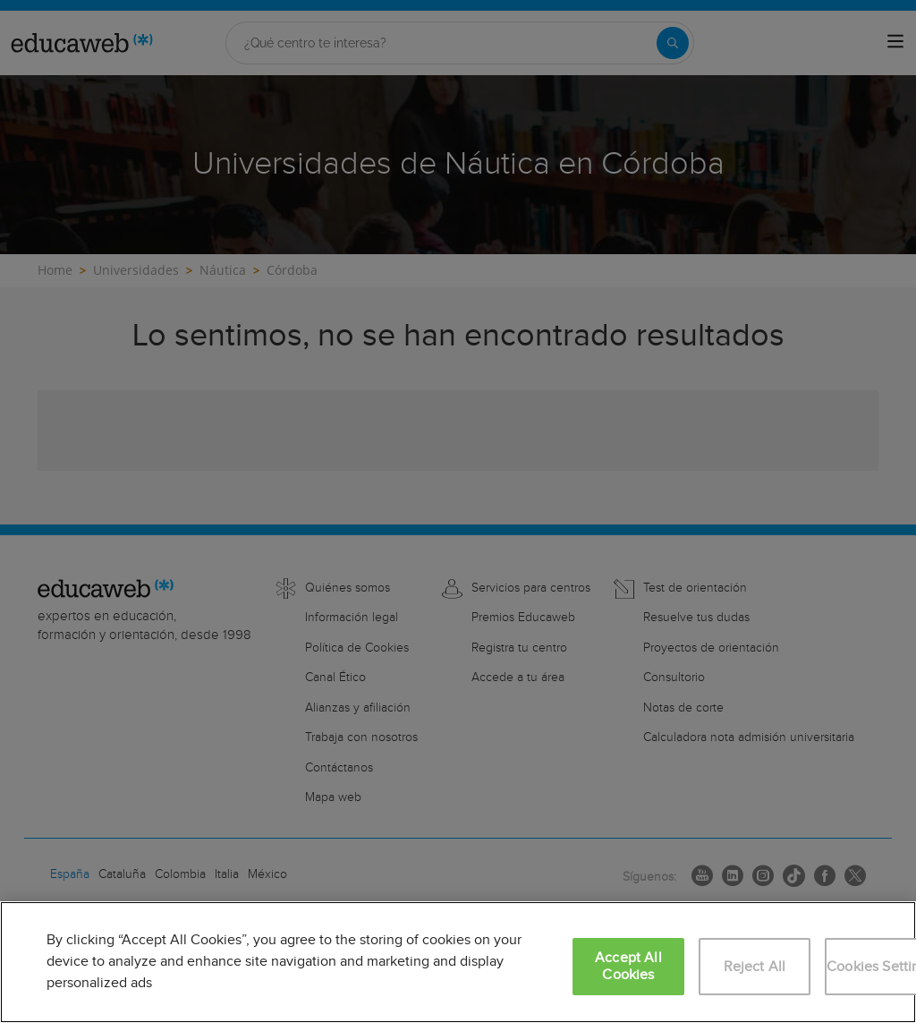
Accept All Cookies (628, 967)
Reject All (755, 967)
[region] (458, 962)
